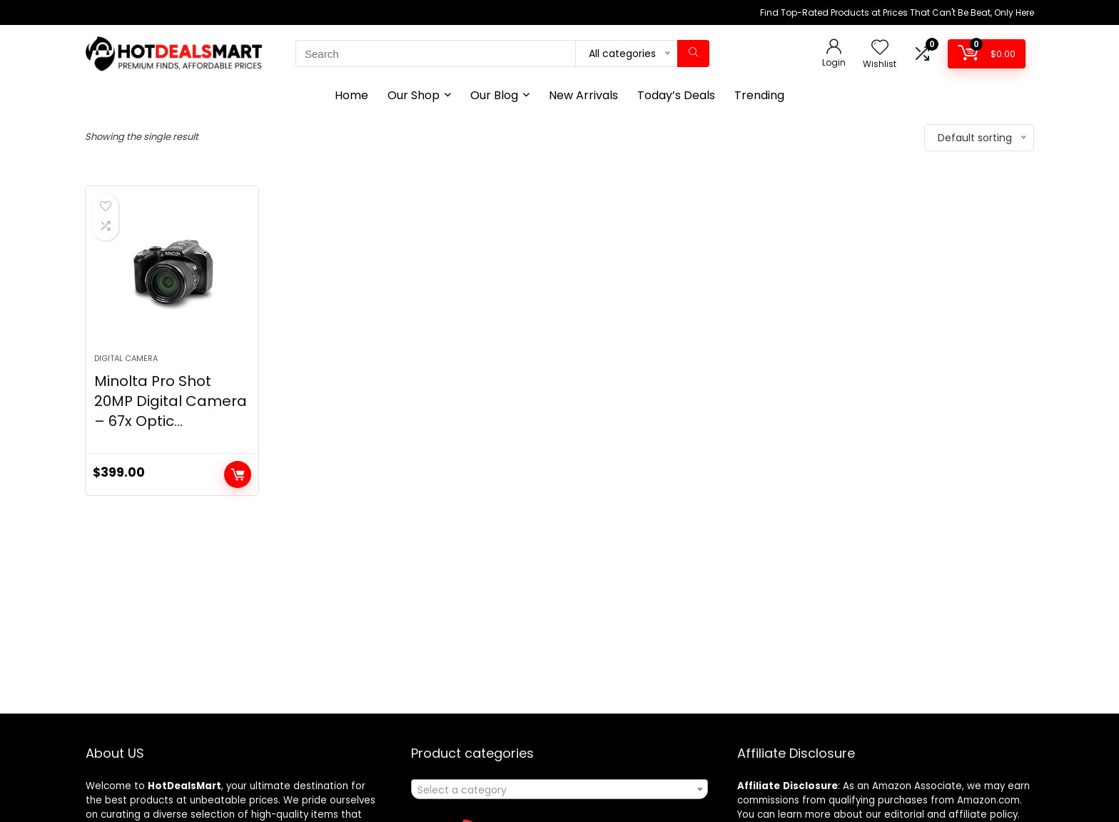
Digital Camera (126, 358)
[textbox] (559, 790)
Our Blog (494, 95)
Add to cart (237, 474)
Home (351, 95)
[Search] (693, 53)
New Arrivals (583, 95)
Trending (759, 95)
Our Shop (414, 95)
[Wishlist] (879, 48)
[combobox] (559, 789)
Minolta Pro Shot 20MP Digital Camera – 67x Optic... (170, 401)
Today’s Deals (676, 95)
